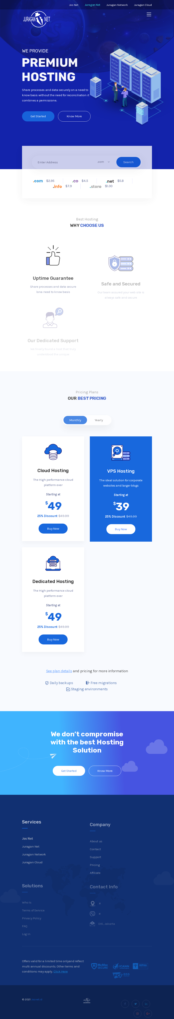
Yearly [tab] (99, 420)
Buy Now (53, 528)
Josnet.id (36, 1009)
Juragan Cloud (143, 5)
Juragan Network (117, 5)
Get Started (38, 118)
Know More (74, 118)
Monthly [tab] (75, 420)
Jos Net (73, 5)
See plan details (59, 671)
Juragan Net (30, 856)
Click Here (60, 981)
